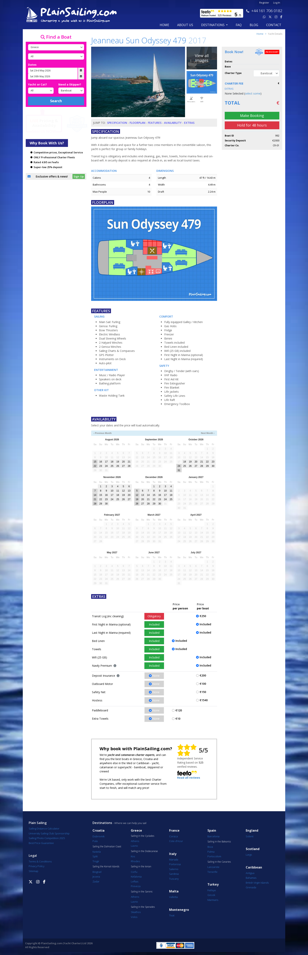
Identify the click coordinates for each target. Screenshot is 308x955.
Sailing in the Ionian (141, 866)
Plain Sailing (38, 823)
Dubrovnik (98, 836)
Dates (32, 64)
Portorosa (175, 864)
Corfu (134, 872)
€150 (203, 692)
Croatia (98, 830)
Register (264, 2)
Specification (117, 123)
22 (95, 466)
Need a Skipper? (69, 84)
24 (106, 466)
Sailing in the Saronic (142, 891)
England (252, 830)
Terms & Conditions (40, 861)
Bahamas (251, 877)
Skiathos (136, 912)
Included (154, 624)
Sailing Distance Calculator (44, 828)
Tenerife (212, 872)
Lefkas (134, 881)
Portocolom (214, 856)
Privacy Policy (36, 866)
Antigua (250, 873)
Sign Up (78, 176)
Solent (249, 836)
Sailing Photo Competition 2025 (47, 838)
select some (252, 93)
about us (185, 25)
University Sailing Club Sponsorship (49, 833)
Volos (134, 917)
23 (100, 466)
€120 (178, 710)
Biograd (97, 872)
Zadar (96, 881)
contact (273, 25)
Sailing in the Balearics (219, 841)
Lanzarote (213, 867)
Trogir (96, 861)
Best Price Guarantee (41, 843)
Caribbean (254, 867)
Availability (173, 123)
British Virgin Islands (257, 882)
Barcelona (213, 836)
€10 (177, 718)
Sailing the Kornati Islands (106, 866)
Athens (135, 841)
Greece (136, 830)
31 (179, 470)
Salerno (173, 869)
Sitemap (33, 871)
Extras (189, 123)
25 (112, 466)
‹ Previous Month (103, 433)
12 (123, 490)
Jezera (96, 876)
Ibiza (210, 846)
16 (100, 461)
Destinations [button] (213, 25)
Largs (249, 854)
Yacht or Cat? (37, 84)
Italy (172, 854)
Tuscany (174, 878)
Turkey (213, 884)
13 (129, 490)
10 (112, 490)
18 (112, 461)
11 (117, 490)
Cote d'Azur (176, 841)
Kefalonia (136, 876)
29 (207, 466)
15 (95, 461)
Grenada (251, 887)
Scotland (252, 849)
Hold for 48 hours (252, 125)
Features (154, 123)
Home (164, 25)
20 (123, 461)
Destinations (102, 823)
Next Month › (207, 433)
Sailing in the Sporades (143, 907)
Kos (133, 856)
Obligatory (154, 616)
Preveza (135, 886)
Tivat (171, 915)
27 (123, 466)
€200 (203, 675)
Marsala (173, 859)
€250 (203, 616)
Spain (211, 830)
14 (95, 495)
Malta (174, 891)
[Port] (56, 56)
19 (117, 461)
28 (129, 466)
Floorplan (137, 123)
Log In (276, 2)
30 (213, 466)
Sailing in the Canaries (219, 861)
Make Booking (252, 115)
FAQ (239, 25)
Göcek (211, 895)
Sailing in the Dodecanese (144, 851)
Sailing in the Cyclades (142, 836)
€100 (203, 684)
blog (254, 25)
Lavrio (134, 846)
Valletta (173, 897)
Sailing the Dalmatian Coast (107, 846)
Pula (95, 841)
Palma (210, 851)
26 (117, 466)
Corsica (173, 836)
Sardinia (174, 874)
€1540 (204, 700)
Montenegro (179, 910)
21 (129, 461)
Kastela (97, 851)
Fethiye (211, 890)
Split (95, 856)
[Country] (56, 47)
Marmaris (212, 900)
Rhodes (135, 861)
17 (106, 461)
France (174, 830)
